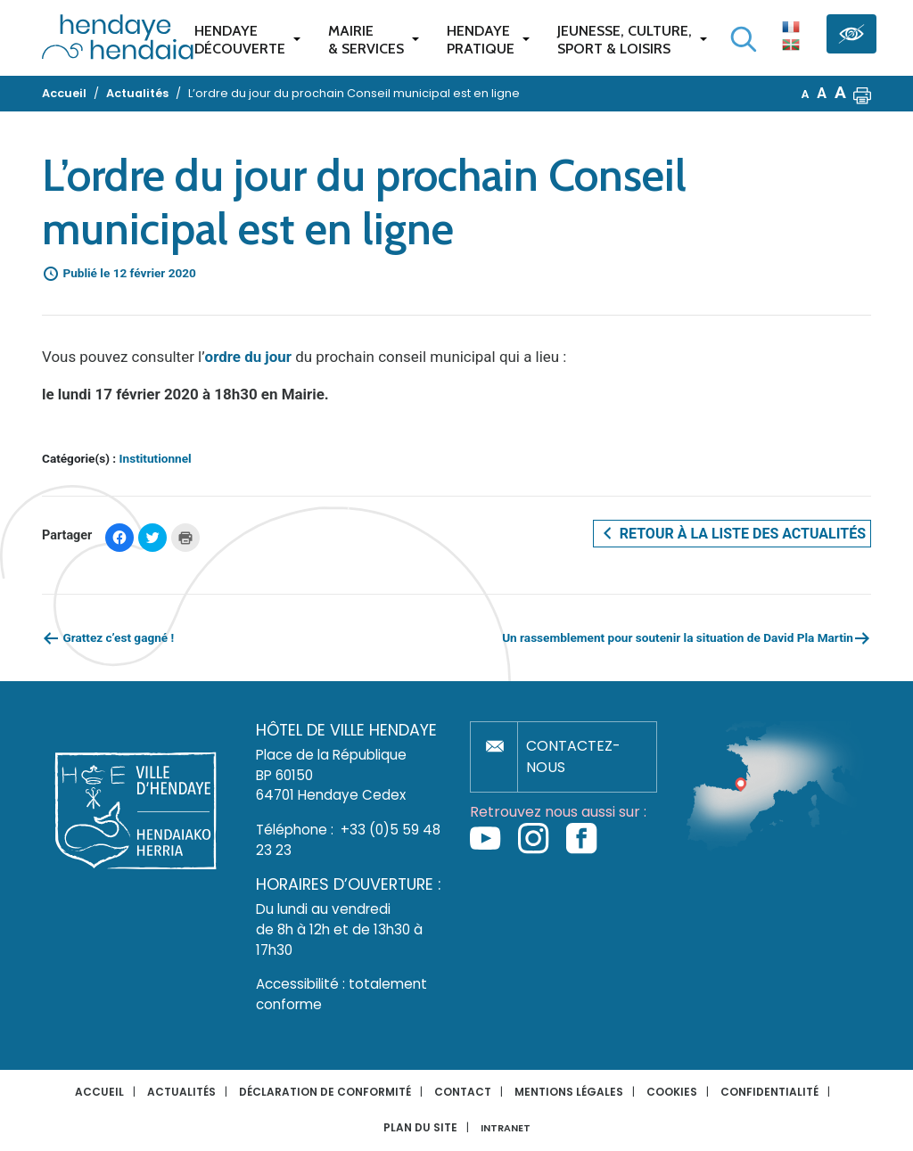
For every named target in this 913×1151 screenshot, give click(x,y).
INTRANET (506, 1128)
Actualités (181, 1091)
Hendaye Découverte (239, 39)
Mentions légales (568, 1091)
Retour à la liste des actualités (732, 533)
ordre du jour (248, 357)
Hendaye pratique (480, 39)
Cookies (671, 1091)
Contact (462, 1091)
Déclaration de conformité (325, 1091)
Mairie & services (366, 39)
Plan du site (420, 1127)
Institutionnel (155, 458)
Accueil (99, 1091)
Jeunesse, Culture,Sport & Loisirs (624, 39)
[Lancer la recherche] (743, 39)
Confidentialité (769, 1091)
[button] (862, 94)
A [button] (806, 94)
